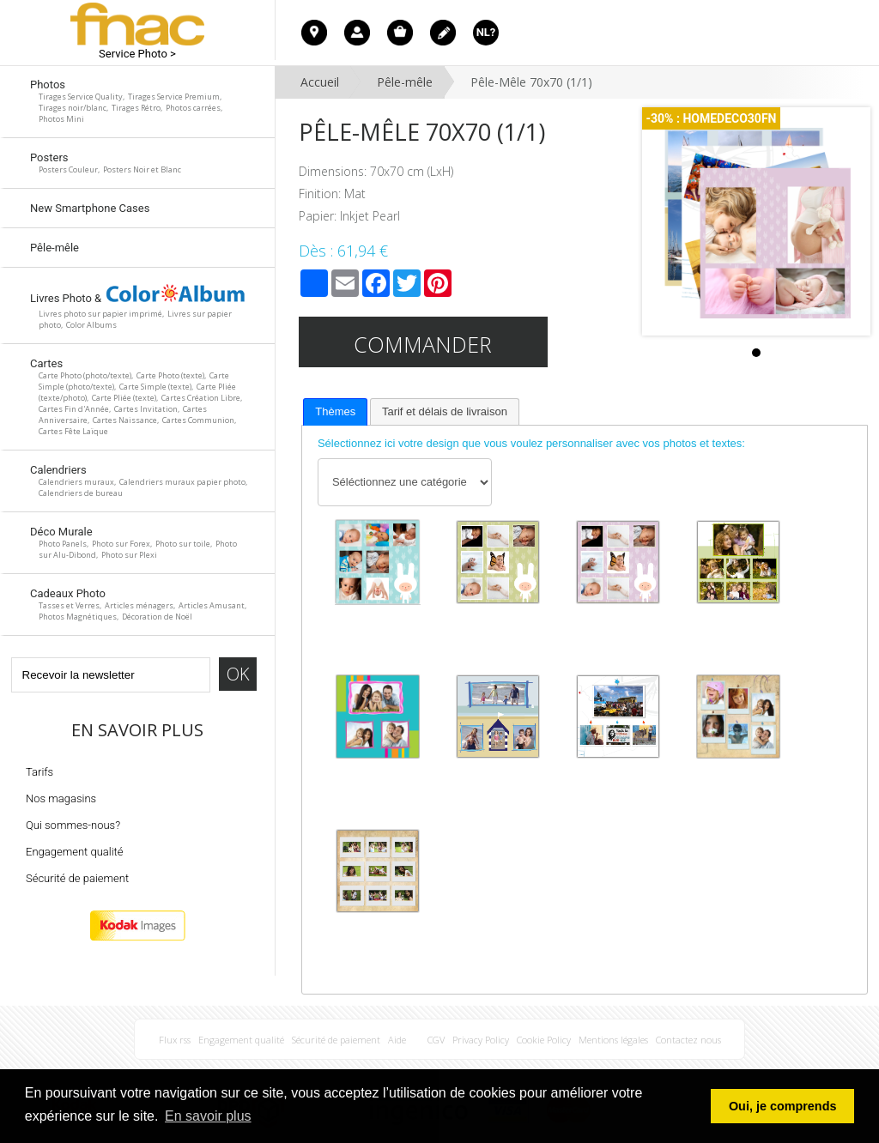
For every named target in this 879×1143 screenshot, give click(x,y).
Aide (397, 1039)
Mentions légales (613, 1039)
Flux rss (175, 1039)
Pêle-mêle (405, 82)
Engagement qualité (75, 851)
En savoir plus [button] (208, 1116)
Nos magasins (61, 798)
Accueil (319, 82)
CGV (436, 1039)
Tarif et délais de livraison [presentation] (444, 411)
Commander (423, 344)
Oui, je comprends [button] (783, 1106)
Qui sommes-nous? (73, 825)
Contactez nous (688, 1039)
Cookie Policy (544, 1039)
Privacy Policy (480, 1039)
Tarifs (39, 771)
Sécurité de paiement (77, 878)
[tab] (335, 412)
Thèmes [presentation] (335, 411)
